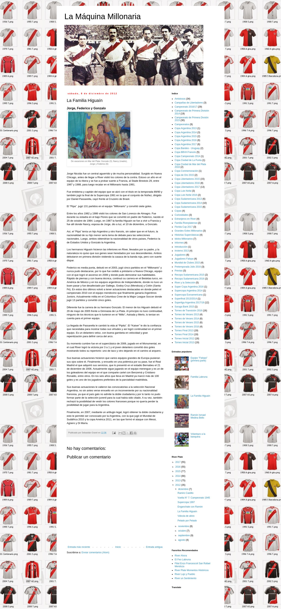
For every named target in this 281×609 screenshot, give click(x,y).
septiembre (184, 535)
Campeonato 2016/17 (186, 106)
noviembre (184, 526)
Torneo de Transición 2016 (188, 310)
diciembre (183, 489)
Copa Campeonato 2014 (187, 156)
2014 (178, 476)
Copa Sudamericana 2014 (188, 203)
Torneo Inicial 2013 (184, 342)
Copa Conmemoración (186, 171)
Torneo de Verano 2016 (187, 326)
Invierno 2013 (182, 250)
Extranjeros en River (185, 218)
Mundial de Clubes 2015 (187, 262)
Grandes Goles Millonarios (188, 230)
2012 (178, 485)
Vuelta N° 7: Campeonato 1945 (194, 497)
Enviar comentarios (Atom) (95, 552)
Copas (178, 210)
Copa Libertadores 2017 (187, 187)
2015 (178, 471)
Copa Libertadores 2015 (187, 179)
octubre (182, 530)
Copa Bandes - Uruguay (187, 148)
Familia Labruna (199, 376)
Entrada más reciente (79, 547)
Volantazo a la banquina (198, 435)
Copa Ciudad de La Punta (188, 160)
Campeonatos (182, 124)
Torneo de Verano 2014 (187, 318)
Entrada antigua (154, 547)
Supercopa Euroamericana (189, 294)
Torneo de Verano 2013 (187, 314)
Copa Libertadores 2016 (187, 183)
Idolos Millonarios (184, 238)
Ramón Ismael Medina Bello (198, 416)
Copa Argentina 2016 (186, 140)
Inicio (118, 547)
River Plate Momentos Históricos (192, 570)
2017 (178, 462)
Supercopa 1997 (186, 502)
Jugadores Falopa (184, 258)
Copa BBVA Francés (185, 152)
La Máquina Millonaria (102, 16)
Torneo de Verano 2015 (187, 322)
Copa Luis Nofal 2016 (186, 195)
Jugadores (180, 254)
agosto (182, 540)
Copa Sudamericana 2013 (188, 199)
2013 (178, 480)
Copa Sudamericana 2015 (188, 207)
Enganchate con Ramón (190, 506)
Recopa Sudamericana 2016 (189, 278)
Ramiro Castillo (185, 493)
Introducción (181, 246)
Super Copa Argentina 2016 (189, 286)
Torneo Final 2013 (184, 330)
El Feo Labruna (183, 559)
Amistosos (180, 98)
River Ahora (181, 555)
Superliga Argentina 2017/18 (189, 302)
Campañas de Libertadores (189, 102)
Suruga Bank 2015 (184, 306)
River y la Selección (185, 282)
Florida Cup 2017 (184, 226)
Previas (178, 270)
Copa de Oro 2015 (184, 175)
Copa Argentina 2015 (186, 136)
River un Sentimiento (185, 578)
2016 (178, 466)
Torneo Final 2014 (184, 334)
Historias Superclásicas (187, 235)
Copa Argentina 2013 (186, 128)
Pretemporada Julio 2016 (188, 266)
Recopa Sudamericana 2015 (189, 274)
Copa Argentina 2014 (186, 132)
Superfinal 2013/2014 (186, 298)
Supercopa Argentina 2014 (188, 290)
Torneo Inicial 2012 (184, 338)
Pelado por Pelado (187, 520)
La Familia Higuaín (200, 395)
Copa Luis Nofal (183, 191)
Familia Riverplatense (186, 223)
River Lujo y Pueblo (185, 574)
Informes (179, 242)
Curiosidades (181, 215)
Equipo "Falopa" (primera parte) (199, 359)
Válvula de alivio (186, 516)
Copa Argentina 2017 (186, 144)
